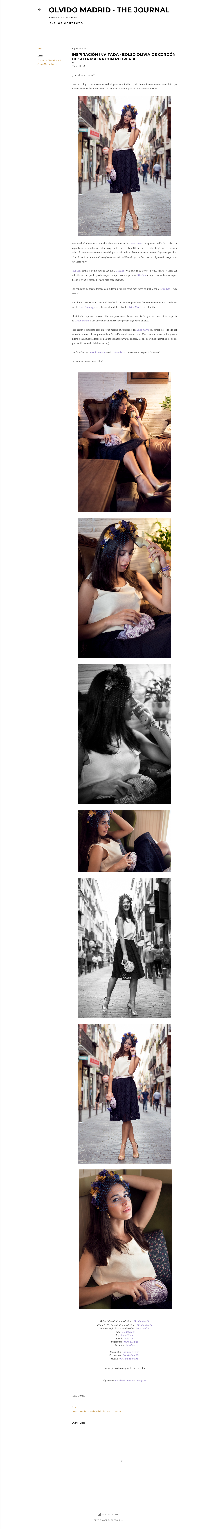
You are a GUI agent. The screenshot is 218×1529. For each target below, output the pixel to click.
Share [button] (40, 48)
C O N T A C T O (72, 23)
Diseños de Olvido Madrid (49, 60)
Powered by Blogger (109, 1514)
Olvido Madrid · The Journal (109, 10)
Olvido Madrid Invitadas (48, 64)
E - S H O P (55, 23)
